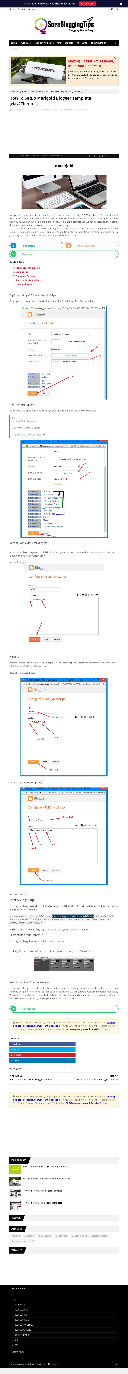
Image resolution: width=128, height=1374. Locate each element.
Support (23, 9)
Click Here (87, 3)
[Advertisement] (64, 133)
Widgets (71, 45)
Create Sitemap (26, 283)
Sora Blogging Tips (35, 1370)
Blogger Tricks (22, 1325)
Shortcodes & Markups (31, 279)
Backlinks (18, 1241)
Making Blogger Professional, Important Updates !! (49, 1184)
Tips (62, 45)
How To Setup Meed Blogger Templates (44, 1208)
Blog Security (47, 1241)
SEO (34, 1246)
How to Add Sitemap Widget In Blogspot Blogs (47, 1172)
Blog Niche (32, 1241)
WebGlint (58, 1370)
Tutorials (28, 45)
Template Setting (28, 275)
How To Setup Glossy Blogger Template (44, 1196)
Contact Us (35, 9)
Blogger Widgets (101, 1241)
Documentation (21, 51)
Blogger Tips (63, 1241)
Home (14, 9)
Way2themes (25, 91)
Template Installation (30, 266)
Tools (36, 51)
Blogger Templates (46, 45)
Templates (84, 45)
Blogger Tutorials (53, 111)
